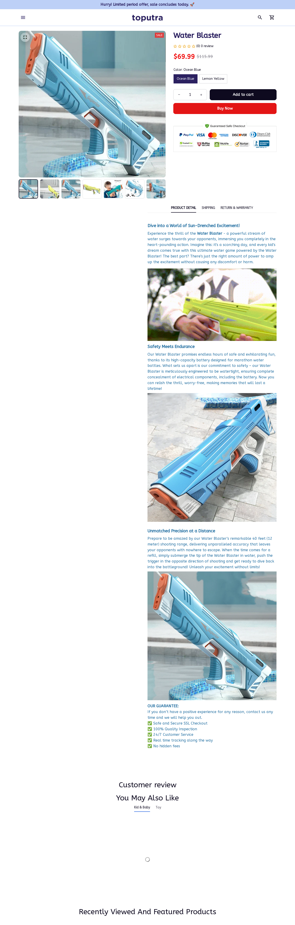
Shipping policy (206, 871)
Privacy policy (205, 854)
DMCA (111, 880)
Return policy (205, 880)
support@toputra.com (36, 872)
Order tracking (118, 863)
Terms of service (208, 863)
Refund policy (205, 889)
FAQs (111, 871)
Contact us (115, 854)
